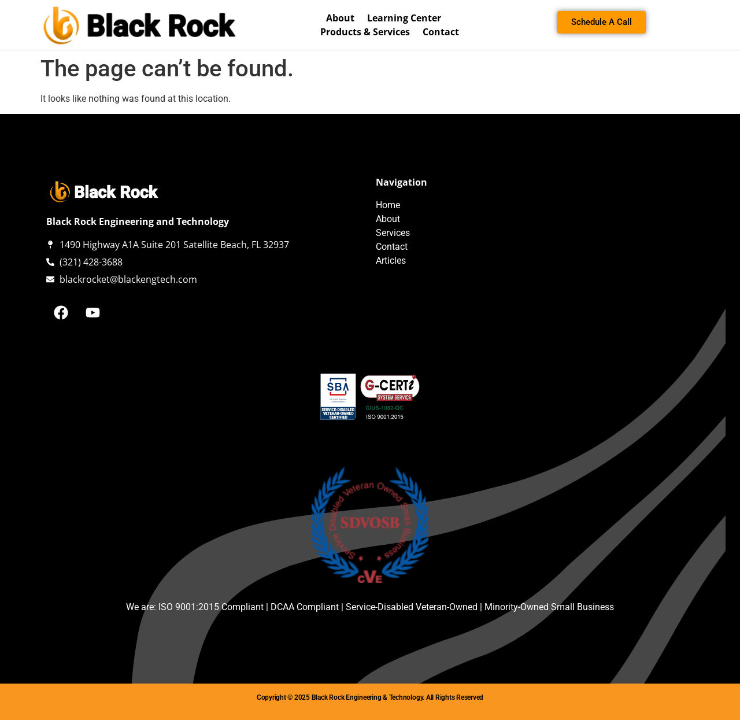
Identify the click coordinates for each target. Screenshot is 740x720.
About (340, 18)
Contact (441, 31)
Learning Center (404, 18)
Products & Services (365, 31)
